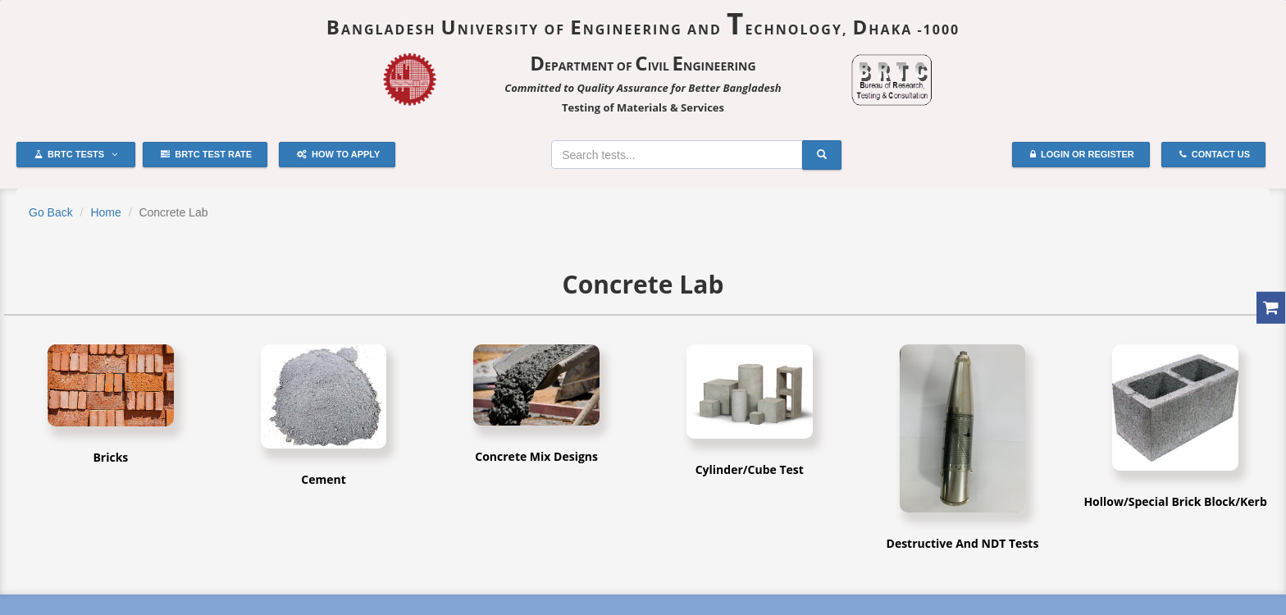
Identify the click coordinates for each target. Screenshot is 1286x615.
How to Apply (338, 155)
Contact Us (1214, 155)
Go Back (51, 212)
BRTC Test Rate (206, 155)
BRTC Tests (75, 155)
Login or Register (1082, 155)
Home (105, 212)
